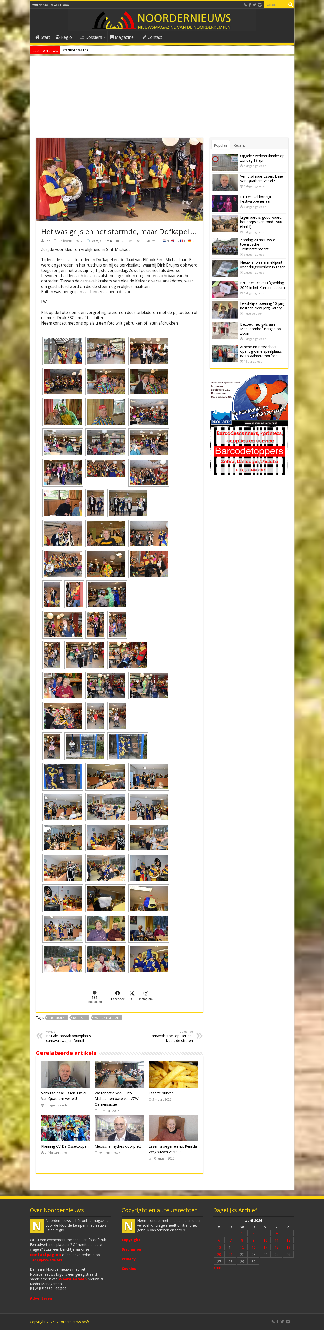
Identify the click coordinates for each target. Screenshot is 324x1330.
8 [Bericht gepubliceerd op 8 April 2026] (242, 1240)
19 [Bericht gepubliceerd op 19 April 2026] (288, 1247)
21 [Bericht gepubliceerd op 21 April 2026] (231, 1254)
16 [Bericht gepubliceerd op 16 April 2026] (254, 1247)
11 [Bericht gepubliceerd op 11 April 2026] (277, 1240)
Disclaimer (132, 1249)
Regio (64, 37)
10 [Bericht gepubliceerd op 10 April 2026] (265, 1240)
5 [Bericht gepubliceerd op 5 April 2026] (288, 1233)
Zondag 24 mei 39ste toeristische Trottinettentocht (257, 244)
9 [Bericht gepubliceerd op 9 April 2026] (254, 1240)
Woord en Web (73, 1279)
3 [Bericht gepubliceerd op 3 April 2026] (265, 1233)
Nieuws (151, 241)
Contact (152, 37)
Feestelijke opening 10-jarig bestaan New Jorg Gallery (262, 305)
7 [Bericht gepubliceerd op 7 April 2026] (231, 1240)
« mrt (217, 1267)
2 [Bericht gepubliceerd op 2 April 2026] (254, 1233)
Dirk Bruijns (57, 1018)
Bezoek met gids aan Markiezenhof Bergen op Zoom (260, 329)
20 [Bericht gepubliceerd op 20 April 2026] (219, 1254)
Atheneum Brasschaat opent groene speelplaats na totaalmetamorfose (261, 351)
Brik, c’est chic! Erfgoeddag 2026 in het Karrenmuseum (262, 285)
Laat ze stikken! (161, 1092)
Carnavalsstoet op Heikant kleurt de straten (167, 1036)
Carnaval (128, 241)
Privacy (129, 1259)
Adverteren (41, 1298)
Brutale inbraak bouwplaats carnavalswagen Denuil (72, 1036)
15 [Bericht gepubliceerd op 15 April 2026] (242, 1247)
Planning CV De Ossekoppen (65, 1146)
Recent (239, 145)
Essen (140, 241)
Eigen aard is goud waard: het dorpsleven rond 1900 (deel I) (261, 222)
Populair (220, 145)
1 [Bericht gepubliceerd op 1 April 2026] (242, 1233)
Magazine (122, 37)
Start (42, 37)
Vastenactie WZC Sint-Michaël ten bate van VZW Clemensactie (117, 1098)
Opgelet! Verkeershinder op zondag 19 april (262, 158)
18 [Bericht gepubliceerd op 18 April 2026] (277, 1247)
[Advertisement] (162, 99)
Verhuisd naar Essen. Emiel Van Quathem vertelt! (262, 178)
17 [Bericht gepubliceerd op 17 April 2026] (265, 1247)
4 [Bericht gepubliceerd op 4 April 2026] (277, 1233)
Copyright (131, 1239)
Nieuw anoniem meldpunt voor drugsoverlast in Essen (101, 50)
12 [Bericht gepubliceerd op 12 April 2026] (288, 1240)
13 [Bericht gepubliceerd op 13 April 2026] (219, 1247)
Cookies (129, 1268)
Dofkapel (80, 1018)
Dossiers (91, 37)
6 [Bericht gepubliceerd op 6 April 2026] (219, 1240)
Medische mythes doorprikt (118, 1146)
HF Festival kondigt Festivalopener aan (255, 199)
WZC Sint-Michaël (107, 1018)
